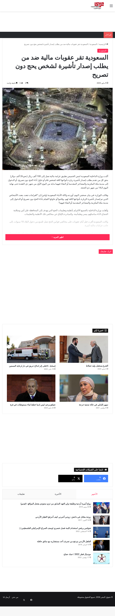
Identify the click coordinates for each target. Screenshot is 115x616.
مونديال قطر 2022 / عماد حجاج (75, 566)
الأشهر (94, 504)
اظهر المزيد (57, 237)
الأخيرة (58, 504)
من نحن (15, 610)
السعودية (93, 44)
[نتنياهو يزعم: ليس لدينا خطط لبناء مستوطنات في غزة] (31, 393)
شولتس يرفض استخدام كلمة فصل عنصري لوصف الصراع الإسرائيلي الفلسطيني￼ (53, 540)
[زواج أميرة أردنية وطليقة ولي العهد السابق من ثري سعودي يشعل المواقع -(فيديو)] (100, 519)
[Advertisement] (57, 21)
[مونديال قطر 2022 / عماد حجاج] (100, 570)
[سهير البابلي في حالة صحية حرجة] (84, 393)
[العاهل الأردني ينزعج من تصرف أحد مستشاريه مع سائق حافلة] (100, 557)
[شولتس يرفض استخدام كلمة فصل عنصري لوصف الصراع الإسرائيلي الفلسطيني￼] (100, 544)
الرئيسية (103, 44)
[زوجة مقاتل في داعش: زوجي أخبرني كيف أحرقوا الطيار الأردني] (100, 532)
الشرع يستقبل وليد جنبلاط (92, 366)
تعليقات (21, 504)
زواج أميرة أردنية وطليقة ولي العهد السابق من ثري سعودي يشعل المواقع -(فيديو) (54, 515)
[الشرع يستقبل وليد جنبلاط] (84, 349)
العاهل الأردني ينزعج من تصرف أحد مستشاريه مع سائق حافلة (62, 553)
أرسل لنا (6, 610)
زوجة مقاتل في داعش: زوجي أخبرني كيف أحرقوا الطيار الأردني (61, 529)
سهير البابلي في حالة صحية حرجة (87, 410)
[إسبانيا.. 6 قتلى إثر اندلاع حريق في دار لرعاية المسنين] (31, 349)
